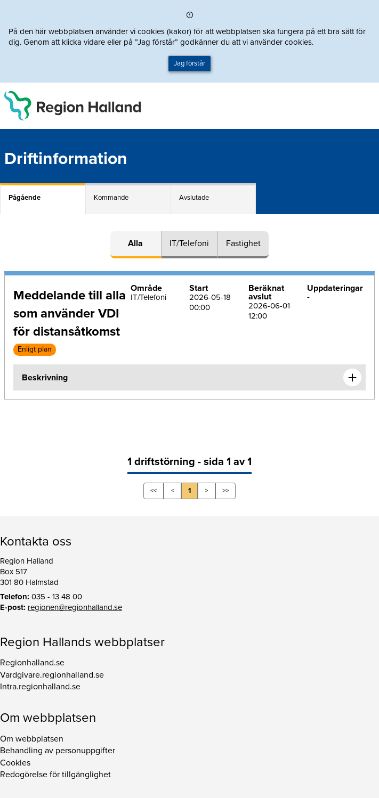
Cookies (15, 763)
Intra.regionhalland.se (40, 686)
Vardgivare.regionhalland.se (52, 675)
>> (225, 490)
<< (153, 490)
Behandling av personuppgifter (57, 750)
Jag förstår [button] (189, 63)
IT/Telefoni (189, 243)
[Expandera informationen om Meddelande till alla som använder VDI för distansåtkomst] (352, 378)
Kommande (111, 197)
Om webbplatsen (31, 739)
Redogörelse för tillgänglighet (55, 774)
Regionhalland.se (32, 662)
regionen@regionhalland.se (75, 607)
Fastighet (243, 243)
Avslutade (194, 197)
